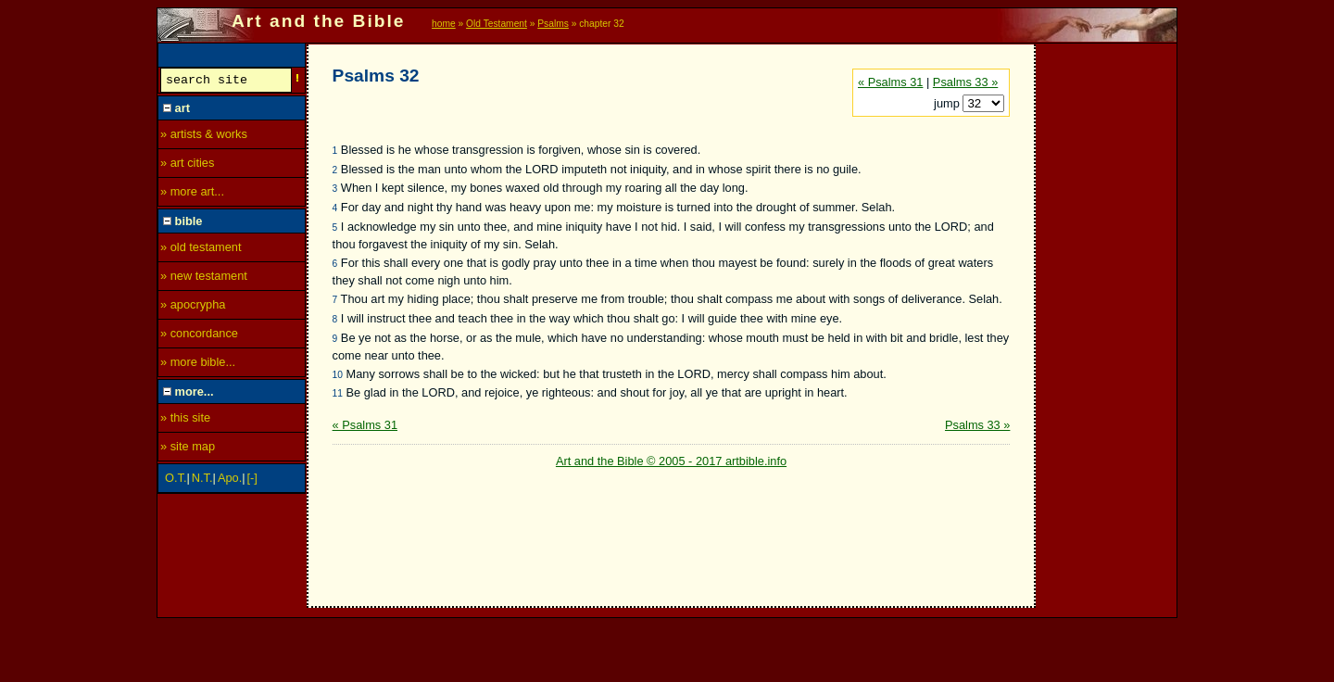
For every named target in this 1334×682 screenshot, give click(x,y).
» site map (187, 449)
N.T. (202, 480)
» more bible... (197, 365)
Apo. (230, 480)
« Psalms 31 (890, 82)
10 (338, 375)
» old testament (201, 250)
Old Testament (496, 24)
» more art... (192, 194)
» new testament (203, 278)
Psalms (553, 24)
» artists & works (203, 137)
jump (948, 103)
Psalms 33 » (965, 82)
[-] (252, 480)
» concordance (199, 336)
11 (338, 393)
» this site (185, 420)
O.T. (175, 480)
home (444, 24)
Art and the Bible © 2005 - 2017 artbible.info (671, 461)
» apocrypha (192, 307)
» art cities (187, 165)
